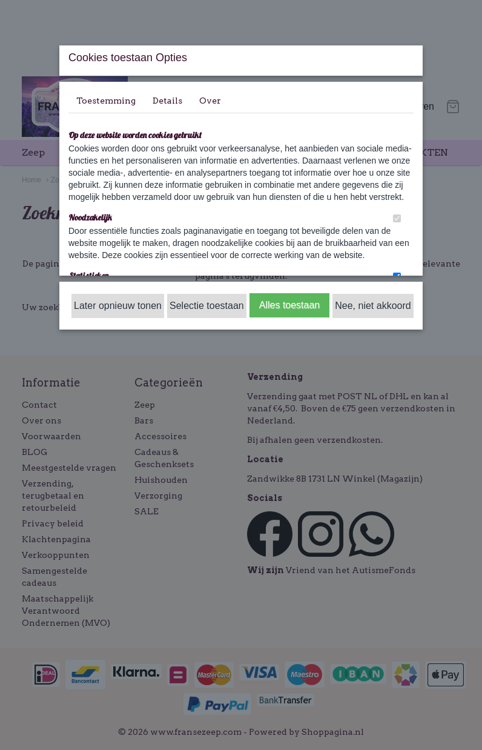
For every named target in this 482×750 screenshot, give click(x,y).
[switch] (397, 218)
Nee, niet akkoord (373, 305)
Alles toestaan (289, 305)
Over (210, 100)
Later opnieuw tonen (118, 305)
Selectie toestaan (207, 305)
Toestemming (106, 100)
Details (167, 100)
